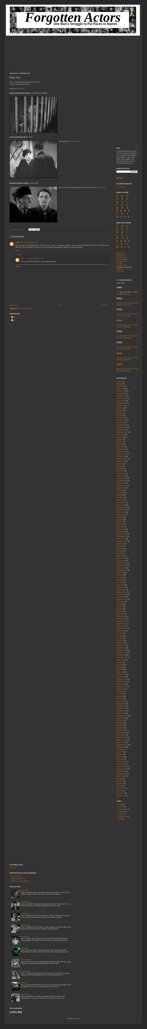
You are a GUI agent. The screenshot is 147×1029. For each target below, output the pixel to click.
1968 (125, 371)
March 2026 (120, 388)
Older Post (105, 305)
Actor (120, 804)
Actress (120, 807)
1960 (118, 369)
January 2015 (120, 706)
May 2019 (119, 580)
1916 (118, 316)
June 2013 (119, 752)
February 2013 (121, 762)
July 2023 (119, 464)
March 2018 (120, 614)
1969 (128, 371)
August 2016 (120, 660)
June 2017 (119, 636)
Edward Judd (25, 937)
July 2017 (119, 633)
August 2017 (120, 631)
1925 (135, 325)
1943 (128, 347)
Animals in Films (121, 257)
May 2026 (119, 384)
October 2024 (120, 430)
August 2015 (120, 689)
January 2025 (120, 422)
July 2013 (119, 749)
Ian (15, 320)
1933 (128, 336)
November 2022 (121, 481)
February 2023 (121, 473)
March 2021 (120, 527)
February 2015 (121, 703)
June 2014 (119, 723)
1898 (125, 294)
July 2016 (119, 662)
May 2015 (119, 696)
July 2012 (119, 779)
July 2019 (119, 575)
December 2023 (121, 451)
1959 (128, 360)
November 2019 (121, 565)
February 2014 (121, 732)
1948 (125, 349)
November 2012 (121, 769)
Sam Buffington (26, 971)
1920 (118, 325)
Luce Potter (24, 948)
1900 (118, 303)
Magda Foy (20, 88)
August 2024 (120, 434)
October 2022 (120, 483)
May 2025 (119, 413)
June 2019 (119, 577)
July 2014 (119, 720)
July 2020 (119, 546)
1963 (128, 369)
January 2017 (120, 648)
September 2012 (121, 774)
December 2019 (121, 563)
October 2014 (120, 713)
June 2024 (119, 439)
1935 (135, 336)
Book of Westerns (17, 876)
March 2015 (120, 701)
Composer (121, 811)
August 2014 (120, 718)
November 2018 (121, 594)
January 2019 (120, 589)
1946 (118, 349)
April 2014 (119, 728)
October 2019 (120, 568)
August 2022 (120, 488)
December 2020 (121, 534)
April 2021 (119, 524)
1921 (121, 325)
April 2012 (119, 786)
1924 (132, 325)
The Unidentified (121, 259)
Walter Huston (75, 141)
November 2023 (121, 454)
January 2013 (120, 764)
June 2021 (119, 519)
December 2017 (121, 621)
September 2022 (121, 485)
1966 (118, 371)
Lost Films (119, 263)
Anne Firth (24, 983)
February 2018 (121, 616)
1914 (132, 314)
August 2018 (120, 602)
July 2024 (119, 437)
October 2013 (120, 742)
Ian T (22, 258)
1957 (121, 360)
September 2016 (121, 657)
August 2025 (120, 405)
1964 (132, 369)
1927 (121, 327)
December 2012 (121, 766)
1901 (121, 303)
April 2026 (119, 386)
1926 (118, 327)
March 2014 (120, 730)
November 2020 (121, 536)
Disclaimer (119, 269)
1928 (125, 327)
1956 (118, 360)
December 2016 (121, 650)
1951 (121, 358)
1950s (119, 353)
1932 (125, 336)
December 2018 (121, 592)
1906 (118, 305)
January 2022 (120, 505)
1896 (118, 294)
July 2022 (119, 490)
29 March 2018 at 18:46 (35, 258)
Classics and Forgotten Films (20, 881)
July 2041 (119, 381)
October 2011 (120, 788)
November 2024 (121, 427)
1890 (118, 292)
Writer (120, 819)
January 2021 (120, 531)
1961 (121, 369)
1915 (135, 314)
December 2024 (121, 425)
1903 (128, 303)
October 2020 (120, 539)
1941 (121, 347)
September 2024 (121, 432)
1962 (125, 369)
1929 (128, 327)
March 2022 (120, 500)
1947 (121, 349)
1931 (121, 336)
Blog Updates (120, 253)
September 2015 (121, 686)
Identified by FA (121, 255)
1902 (125, 303)
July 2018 (119, 604)
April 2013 (119, 757)
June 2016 (119, 665)
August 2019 (120, 573)
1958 (125, 360)
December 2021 (121, 507)
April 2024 (119, 444)
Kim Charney (25, 913)
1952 (125, 358)
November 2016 (121, 652)
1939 (128, 338)
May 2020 (119, 551)
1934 (132, 336)
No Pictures (120, 271)
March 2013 (120, 759)
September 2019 (121, 570)
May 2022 (119, 495)
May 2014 (119, 725)
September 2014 (121, 716)
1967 (121, 371)
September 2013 (121, 745)
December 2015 (121, 679)
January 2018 (120, 619)
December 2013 (121, 737)
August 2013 (120, 747)
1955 (135, 358)
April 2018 (119, 611)
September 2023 (121, 459)
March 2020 (120, 556)
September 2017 (121, 628)
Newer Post (13, 305)
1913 (128, 314)
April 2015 (119, 699)
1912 (125, 314)
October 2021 (120, 512)
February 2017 (121, 645)
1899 (128, 294)
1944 (132, 347)
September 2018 (121, 599)
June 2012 (119, 781)
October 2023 (120, 456)
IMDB (118, 155)
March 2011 (120, 793)
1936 (118, 338)
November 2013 (121, 740)
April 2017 (119, 640)
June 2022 (119, 493)
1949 (128, 349)
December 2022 (121, 478)
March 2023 (120, 471)
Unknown (18, 242)
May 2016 (119, 667)
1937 (121, 338)
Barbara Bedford (100, 187)
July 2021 (119, 517)
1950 (118, 358)
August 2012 (120, 776)
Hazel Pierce (25, 994)
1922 (125, 325)
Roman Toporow (26, 960)
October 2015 (120, 684)
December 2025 (121, 396)
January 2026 (120, 393)
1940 (118, 347)
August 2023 (120, 461)
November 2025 (121, 398)
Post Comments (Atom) (25, 308)
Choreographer (123, 809)
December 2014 (121, 708)
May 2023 (119, 466)
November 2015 (121, 682)
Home (60, 305)
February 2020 (121, 558)
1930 (118, 336)
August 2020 (120, 543)
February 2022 (121, 502)
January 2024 (120, 449)
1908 (125, 305)
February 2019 (121, 587)
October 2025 (120, 401)
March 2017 (120, 643)
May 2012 (119, 783)
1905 (135, 303)
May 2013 (119, 754)
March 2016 (120, 672)
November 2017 (121, 623)
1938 (125, 338)
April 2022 (119, 497)
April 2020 (119, 553)
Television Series (121, 265)
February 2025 (121, 420)
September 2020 (121, 541)
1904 (132, 303)
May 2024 (119, 442)
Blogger (77, 1018)
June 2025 (119, 410)
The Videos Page (121, 261)
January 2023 (120, 476)
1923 (128, 325)
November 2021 (121, 510)
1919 (128, 316)
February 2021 (121, 529)
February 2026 (121, 391)
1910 (118, 314)
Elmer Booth (25, 890)
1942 (125, 347)
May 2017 (119, 638)
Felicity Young (25, 925)
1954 (132, 358)
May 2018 (119, 609)
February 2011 (121, 795)
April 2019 (119, 582)
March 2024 (120, 447)
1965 (135, 369)
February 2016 (121, 674)
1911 (121, 314)
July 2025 (119, 408)
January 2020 (120, 560)
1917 (121, 316)
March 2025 (120, 418)
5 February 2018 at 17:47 (30, 242)
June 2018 (119, 606)
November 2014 (121, 711)
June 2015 (119, 694)
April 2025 (119, 415)
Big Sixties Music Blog (18, 879)
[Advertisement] (73, 52)
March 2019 (120, 585)
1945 (135, 347)
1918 (125, 316)
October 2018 (120, 597)
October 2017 (120, 626)
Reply (17, 250)
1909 (128, 305)
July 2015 (119, 691)
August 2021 (120, 514)
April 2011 (119, 791)
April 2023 (119, 468)
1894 (132, 292)
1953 (128, 358)
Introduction (122, 187)
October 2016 (120, 655)
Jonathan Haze (26, 902)
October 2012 (120, 771)
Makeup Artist (122, 816)
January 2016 (120, 677)
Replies (19, 254)
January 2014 (120, 735)
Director (120, 814)
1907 (121, 305)
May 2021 (119, 522)
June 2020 (119, 548)
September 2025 (121, 403)
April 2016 (119, 669)
